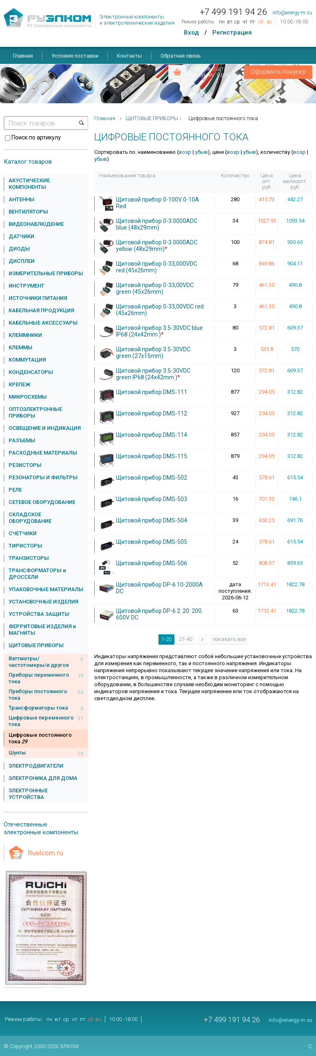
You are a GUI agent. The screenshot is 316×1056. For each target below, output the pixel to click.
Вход (191, 32)
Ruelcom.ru (45, 853)
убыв (201, 152)
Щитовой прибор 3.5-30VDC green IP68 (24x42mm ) (153, 374)
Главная (23, 56)
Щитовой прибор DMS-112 (151, 413)
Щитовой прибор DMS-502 (151, 477)
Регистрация (232, 32)
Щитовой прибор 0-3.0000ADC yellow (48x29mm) (157, 245)
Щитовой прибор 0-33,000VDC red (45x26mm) (156, 267)
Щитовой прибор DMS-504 (151, 520)
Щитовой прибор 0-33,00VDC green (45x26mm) (155, 288)
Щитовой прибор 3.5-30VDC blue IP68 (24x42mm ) (159, 331)
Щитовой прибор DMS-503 (151, 499)
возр (185, 152)
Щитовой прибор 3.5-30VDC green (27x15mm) (153, 352)
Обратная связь (180, 56)
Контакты (129, 56)
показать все (229, 639)
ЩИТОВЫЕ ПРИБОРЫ (151, 118)
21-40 (185, 639)
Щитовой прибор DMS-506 (151, 563)
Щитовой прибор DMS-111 (151, 392)
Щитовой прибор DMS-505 (151, 541)
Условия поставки (74, 56)
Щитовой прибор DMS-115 (151, 456)
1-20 (166, 639)
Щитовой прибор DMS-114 (151, 435)
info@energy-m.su (292, 13)
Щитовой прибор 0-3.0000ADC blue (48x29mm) (157, 224)
